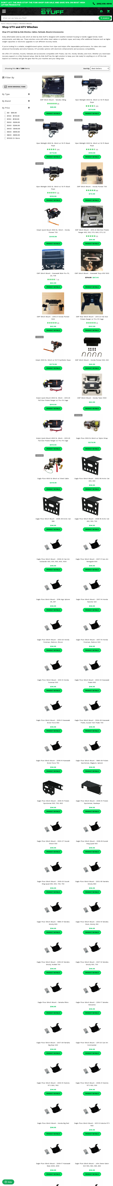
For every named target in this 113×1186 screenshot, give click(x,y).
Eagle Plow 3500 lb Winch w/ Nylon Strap (92, 438)
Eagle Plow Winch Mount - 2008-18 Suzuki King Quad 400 (92, 842)
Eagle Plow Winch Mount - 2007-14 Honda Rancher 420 (92, 600)
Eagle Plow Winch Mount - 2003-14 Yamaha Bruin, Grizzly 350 (92, 923)
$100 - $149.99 (11, 116)
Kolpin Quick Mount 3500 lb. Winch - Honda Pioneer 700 (53, 231)
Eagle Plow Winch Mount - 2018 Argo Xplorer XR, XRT (53, 600)
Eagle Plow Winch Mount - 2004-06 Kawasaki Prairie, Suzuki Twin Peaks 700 (92, 721)
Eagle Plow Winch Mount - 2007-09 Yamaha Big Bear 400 (53, 1044)
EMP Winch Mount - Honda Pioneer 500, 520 (92, 360)
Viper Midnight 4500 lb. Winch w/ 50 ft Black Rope (92, 101)
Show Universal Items (14, 86)
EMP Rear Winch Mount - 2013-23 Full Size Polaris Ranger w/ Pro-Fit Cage (92, 318)
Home (3, 23)
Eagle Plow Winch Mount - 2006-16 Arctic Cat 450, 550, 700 (92, 520)
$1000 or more (12, 138)
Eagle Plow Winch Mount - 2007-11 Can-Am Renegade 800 (92, 560)
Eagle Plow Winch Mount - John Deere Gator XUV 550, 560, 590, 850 (92, 1165)
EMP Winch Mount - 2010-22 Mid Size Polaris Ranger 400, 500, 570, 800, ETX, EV (92, 231)
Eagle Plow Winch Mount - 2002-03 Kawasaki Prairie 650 (92, 681)
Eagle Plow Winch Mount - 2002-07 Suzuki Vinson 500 (53, 842)
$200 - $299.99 (12, 122)
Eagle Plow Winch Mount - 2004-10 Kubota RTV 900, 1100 (53, 1084)
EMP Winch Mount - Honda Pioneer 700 (92, 186)
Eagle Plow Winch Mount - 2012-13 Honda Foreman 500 (53, 681)
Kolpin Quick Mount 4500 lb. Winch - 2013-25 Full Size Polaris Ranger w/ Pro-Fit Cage (53, 399)
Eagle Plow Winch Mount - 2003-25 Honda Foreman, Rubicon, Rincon (53, 641)
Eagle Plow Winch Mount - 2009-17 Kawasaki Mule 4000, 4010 (53, 1165)
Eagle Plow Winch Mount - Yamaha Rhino (53, 1002)
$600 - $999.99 (12, 135)
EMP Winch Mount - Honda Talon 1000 (91, 398)
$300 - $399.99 (12, 125)
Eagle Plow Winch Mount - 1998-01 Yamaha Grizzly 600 (53, 923)
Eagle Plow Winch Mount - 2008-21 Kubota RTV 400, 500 (92, 1084)
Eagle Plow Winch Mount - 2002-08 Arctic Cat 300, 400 (91, 480)
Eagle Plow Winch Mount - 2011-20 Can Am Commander (92, 1044)
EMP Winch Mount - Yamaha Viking (53, 100)
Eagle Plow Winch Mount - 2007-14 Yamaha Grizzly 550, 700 (92, 963)
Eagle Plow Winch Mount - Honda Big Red (53, 1123)
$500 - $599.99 (12, 132)
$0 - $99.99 (10, 113)
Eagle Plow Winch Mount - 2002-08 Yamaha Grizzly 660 (92, 883)
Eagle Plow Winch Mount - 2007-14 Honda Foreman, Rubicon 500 (92, 641)
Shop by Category (12, 23)
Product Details (53, 113)
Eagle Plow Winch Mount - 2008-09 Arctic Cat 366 (53, 520)
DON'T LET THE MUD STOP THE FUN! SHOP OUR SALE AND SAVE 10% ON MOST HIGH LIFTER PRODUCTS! (43, 3)
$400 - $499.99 (12, 129)
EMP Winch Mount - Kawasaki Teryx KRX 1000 (92, 273)
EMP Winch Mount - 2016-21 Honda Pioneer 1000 (53, 318)
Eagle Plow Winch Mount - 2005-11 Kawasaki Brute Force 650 (53, 721)
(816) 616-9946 (102, 4)
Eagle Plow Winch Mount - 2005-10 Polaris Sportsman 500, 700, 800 (53, 802)
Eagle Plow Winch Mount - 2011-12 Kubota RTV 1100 (92, 1124)
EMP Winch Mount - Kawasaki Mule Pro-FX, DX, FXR (53, 274)
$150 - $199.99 (11, 119)
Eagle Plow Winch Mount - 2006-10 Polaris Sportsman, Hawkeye (92, 802)
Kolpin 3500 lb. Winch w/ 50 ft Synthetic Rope (53, 360)
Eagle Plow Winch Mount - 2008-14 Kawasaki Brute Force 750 (53, 762)
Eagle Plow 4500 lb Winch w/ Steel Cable (53, 478)
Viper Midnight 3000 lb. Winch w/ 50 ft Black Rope (92, 144)
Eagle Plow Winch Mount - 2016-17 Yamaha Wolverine (92, 1003)
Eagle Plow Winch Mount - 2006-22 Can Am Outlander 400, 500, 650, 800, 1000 (53, 560)
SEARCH (105, 18)
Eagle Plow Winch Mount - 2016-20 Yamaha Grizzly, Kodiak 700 (53, 963)
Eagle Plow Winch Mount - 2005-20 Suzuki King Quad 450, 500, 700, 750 (53, 883)
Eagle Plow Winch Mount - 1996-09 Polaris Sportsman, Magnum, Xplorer (92, 762)
